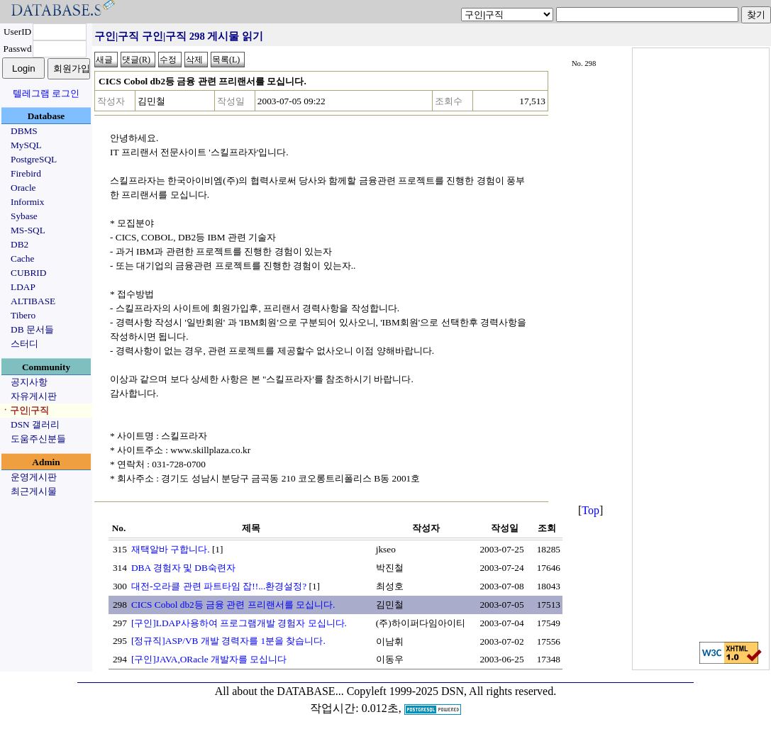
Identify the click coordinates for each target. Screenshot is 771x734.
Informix (27, 201)
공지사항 (29, 382)
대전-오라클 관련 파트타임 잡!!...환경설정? (218, 586)
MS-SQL (28, 230)
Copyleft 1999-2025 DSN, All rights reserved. (452, 691)
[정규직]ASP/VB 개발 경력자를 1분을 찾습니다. (228, 640)
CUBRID (28, 272)
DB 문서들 (32, 329)
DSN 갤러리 (35, 424)
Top (590, 510)
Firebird (26, 173)
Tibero (23, 315)
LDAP (23, 287)
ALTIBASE (33, 301)
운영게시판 (34, 477)
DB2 (19, 244)
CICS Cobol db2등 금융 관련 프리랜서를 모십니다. (233, 604)
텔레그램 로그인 (46, 93)
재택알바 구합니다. (170, 549)
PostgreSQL (34, 159)
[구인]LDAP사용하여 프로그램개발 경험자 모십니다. (239, 623)
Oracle (23, 187)
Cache (22, 258)
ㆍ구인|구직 (25, 410)
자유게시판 (34, 396)
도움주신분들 (38, 438)
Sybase (24, 216)
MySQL (26, 145)
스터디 (24, 343)
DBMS (24, 131)
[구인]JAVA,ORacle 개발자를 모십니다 (209, 659)
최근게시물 (34, 491)
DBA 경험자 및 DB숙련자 (183, 567)
